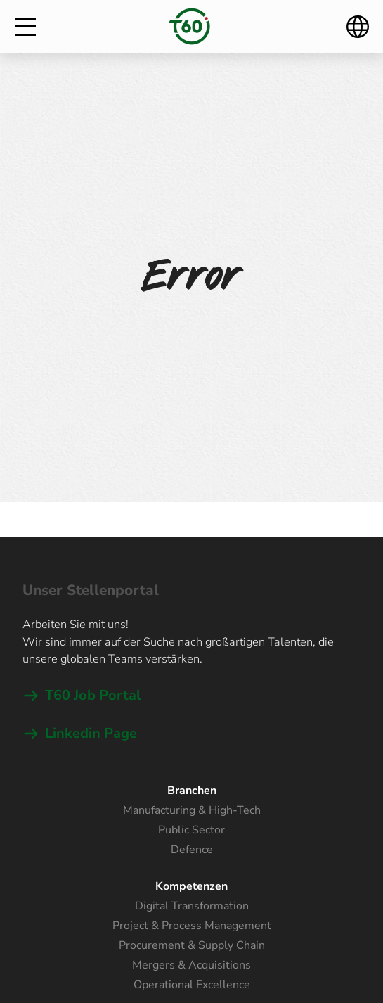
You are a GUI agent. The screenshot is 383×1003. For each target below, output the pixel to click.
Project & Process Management (191, 925)
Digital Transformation (192, 906)
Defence (192, 849)
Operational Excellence (192, 984)
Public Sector (191, 830)
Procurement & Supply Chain (192, 945)
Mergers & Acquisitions (191, 965)
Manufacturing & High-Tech (192, 810)
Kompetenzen (191, 886)
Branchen (191, 790)
